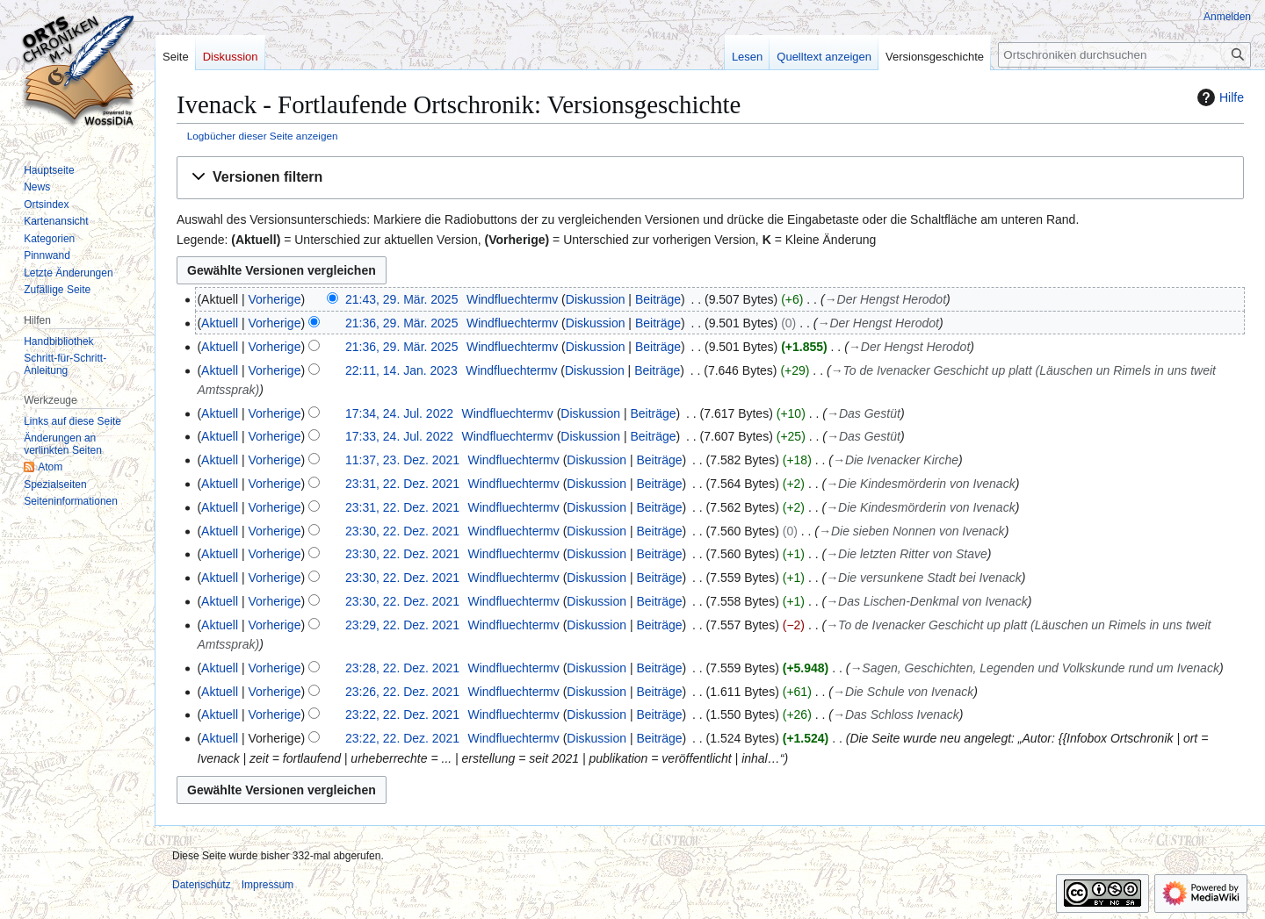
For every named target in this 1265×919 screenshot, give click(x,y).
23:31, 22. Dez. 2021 (402, 484)
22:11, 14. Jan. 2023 (401, 370)
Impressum (267, 885)
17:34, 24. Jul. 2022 (399, 413)
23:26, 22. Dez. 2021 (402, 692)
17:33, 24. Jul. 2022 (399, 436)
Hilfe (1218, 97)
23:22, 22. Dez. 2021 (402, 714)
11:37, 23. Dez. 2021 (402, 460)
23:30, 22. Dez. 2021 (402, 531)
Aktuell (219, 323)
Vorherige (275, 299)
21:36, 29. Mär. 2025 (401, 323)
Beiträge (658, 299)
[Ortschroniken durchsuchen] (1124, 55)
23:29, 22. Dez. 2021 (402, 625)
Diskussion (595, 299)
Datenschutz (201, 885)
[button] (710, 178)
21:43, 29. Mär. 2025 (401, 299)
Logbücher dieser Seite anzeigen (262, 135)
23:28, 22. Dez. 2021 (402, 668)
